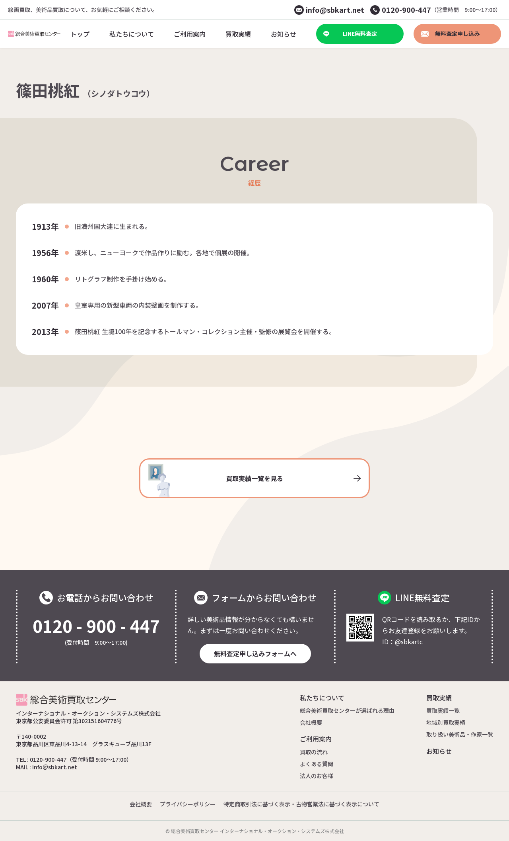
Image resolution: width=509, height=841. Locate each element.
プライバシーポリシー (188, 804)
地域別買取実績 (445, 722)
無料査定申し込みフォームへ (255, 653)
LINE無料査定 (350, 33)
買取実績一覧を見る (254, 480)
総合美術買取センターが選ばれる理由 (347, 710)
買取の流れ (314, 752)
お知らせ (439, 751)
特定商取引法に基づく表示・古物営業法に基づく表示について (301, 804)
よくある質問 (316, 764)
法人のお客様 (316, 776)
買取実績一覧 (443, 710)
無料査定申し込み (450, 33)
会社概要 (311, 722)
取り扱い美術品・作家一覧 (459, 734)
